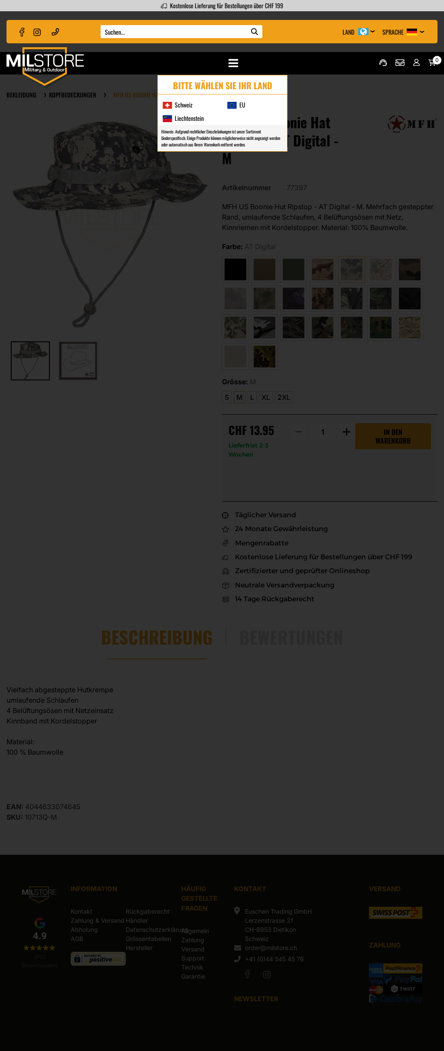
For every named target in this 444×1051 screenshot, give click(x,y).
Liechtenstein (183, 118)
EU (236, 104)
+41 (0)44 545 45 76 (55, 31)
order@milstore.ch (400, 62)
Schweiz (177, 104)
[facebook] (22, 31)
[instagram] (37, 32)
